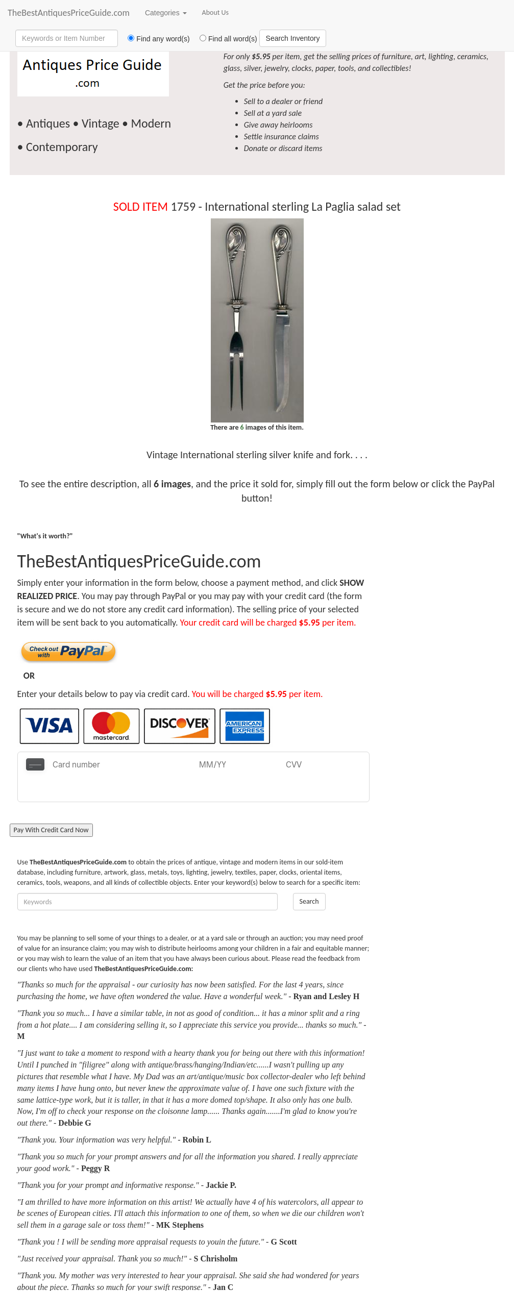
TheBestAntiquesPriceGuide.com (69, 12)
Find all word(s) (224, 39)
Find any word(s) (155, 39)
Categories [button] (166, 13)
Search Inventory (293, 38)
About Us (215, 12)
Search (309, 876)
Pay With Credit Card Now (51, 805)
